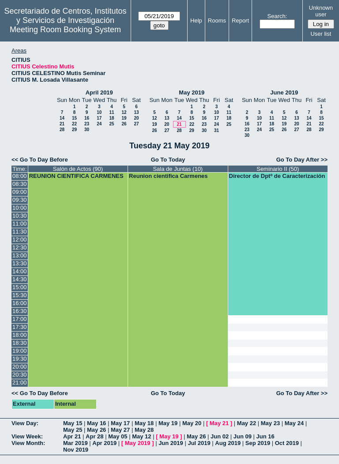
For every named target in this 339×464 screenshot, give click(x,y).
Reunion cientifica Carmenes (168, 176)
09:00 (19, 192)
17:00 (19, 319)
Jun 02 (220, 436)
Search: (277, 16)
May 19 (167, 423)
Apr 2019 (104, 443)
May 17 (120, 423)
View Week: (27, 436)
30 (86, 129)
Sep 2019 (257, 443)
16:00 (19, 303)
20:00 (19, 366)
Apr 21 (72, 436)
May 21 (219, 423)
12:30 (19, 247)
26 (123, 123)
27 (136, 123)
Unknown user (321, 11)
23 (86, 123)
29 (74, 129)
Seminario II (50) (277, 169)
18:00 (19, 335)
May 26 (96, 429)
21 (62, 123)
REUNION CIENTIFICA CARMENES (76, 176)
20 (136, 118)
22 (74, 123)
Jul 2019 (199, 443)
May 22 (246, 423)
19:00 (19, 350)
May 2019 (191, 92)
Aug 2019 (228, 443)
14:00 (19, 271)
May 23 (270, 423)
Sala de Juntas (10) (178, 169)
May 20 (191, 423)
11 (111, 112)
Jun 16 (265, 436)
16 (86, 118)
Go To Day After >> (302, 159)
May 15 (72, 423)
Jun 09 (243, 436)
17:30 (19, 327)
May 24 (294, 423)
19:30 (19, 358)
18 (111, 118)
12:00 (19, 239)
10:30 (19, 215)
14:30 (19, 279)
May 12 (141, 436)
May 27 (120, 429)
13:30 (19, 263)
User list (320, 33)
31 (216, 130)
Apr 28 (94, 436)
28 (62, 129)
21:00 (19, 382)
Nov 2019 (75, 449)
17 (99, 118)
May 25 (72, 429)
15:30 (19, 295)
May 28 (144, 429)
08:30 (19, 184)
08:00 (19, 176)
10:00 (19, 207)
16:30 (19, 311)
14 (62, 118)
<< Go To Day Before (39, 159)
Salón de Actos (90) (78, 169)
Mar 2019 (75, 443)
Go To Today (168, 159)
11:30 (19, 231)
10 (99, 112)
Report (240, 20)
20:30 (19, 374)
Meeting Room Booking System (65, 29)
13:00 (19, 255)
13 (136, 112)
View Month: (28, 443)
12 (123, 112)
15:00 (19, 287)
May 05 (117, 436)
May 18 (144, 423)
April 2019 (99, 92)
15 (74, 118)
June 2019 (284, 92)
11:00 (19, 223)
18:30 (19, 343)
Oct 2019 (287, 443)
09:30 (19, 199)
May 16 (96, 423)
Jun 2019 (170, 443)
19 (123, 118)
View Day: (24, 423)
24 (99, 123)
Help (196, 20)
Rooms (217, 20)
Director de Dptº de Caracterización (277, 176)
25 (111, 123)
